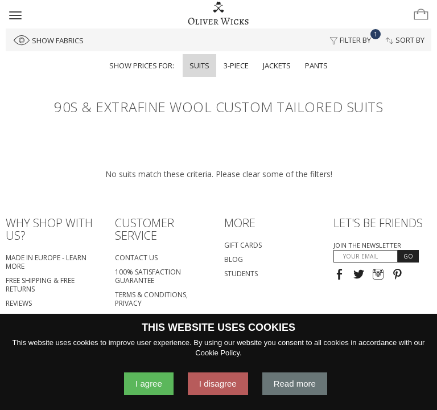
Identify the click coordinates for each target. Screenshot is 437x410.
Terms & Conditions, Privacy (151, 299)
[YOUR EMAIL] (365, 256)
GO (408, 256)
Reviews (19, 303)
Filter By (353, 37)
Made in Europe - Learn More (46, 262)
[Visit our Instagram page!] (378, 275)
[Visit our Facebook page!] (339, 275)
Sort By (404, 40)
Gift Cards (243, 245)
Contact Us (136, 258)
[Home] (218, 13)
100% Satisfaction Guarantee (148, 276)
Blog (233, 259)
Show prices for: (141, 65)
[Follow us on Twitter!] (359, 275)
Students (241, 273)
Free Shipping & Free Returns (40, 285)
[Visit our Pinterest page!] (397, 275)
